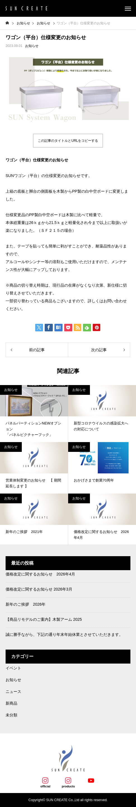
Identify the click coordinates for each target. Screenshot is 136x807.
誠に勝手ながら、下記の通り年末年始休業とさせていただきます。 (64, 634)
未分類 (11, 715)
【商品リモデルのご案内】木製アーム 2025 (44, 619)
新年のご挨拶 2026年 (26, 604)
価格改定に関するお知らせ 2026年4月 (40, 574)
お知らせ (32, 46)
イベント (13, 668)
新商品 (11, 703)
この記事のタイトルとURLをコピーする (68, 141)
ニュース (13, 691)
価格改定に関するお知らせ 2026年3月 (39, 589)
